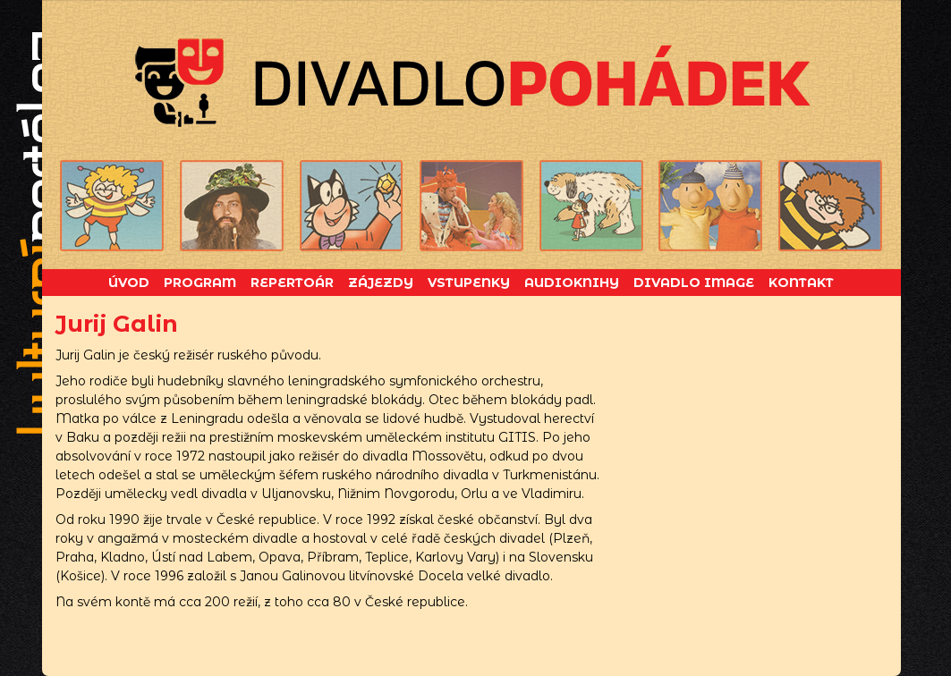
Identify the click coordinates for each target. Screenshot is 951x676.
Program (200, 283)
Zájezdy (380, 283)
